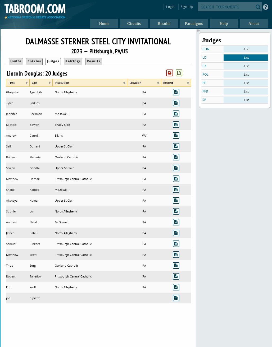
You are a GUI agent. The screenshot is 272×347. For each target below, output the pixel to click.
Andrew (11, 135)
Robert (10, 276)
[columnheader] (18, 82)
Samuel (11, 244)
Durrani (35, 146)
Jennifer (11, 114)
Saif (8, 146)
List (246, 49)
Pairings (73, 61)
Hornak (35, 179)
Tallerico (35, 276)
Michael (11, 125)
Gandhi (35, 168)
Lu (31, 211)
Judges (53, 61)
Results (94, 61)
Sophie (11, 211)
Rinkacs (35, 244)
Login (170, 6)
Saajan (10, 168)
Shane (10, 190)
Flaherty (35, 157)
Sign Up (187, 6)
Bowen (34, 125)
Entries (34, 61)
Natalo (34, 222)
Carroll (34, 135)
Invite (15, 61)
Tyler (9, 103)
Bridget (11, 157)
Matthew (12, 179)
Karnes (34, 190)
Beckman (36, 114)
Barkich (35, 103)
